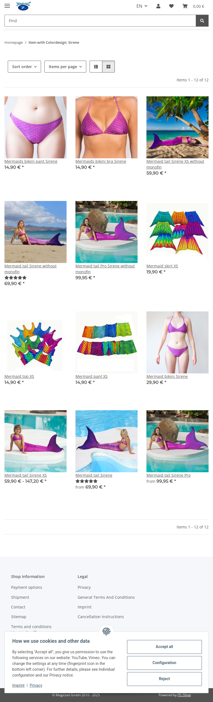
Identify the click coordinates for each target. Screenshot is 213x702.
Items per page (63, 66)
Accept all (163, 646)
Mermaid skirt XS (162, 266)
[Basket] (193, 6)
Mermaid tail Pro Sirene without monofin (105, 268)
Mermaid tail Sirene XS (25, 475)
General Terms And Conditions (106, 597)
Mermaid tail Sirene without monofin (30, 268)
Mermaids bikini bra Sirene (100, 161)
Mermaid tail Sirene (93, 475)
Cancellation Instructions (101, 616)
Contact (18, 607)
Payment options (26, 587)
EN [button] (139, 6)
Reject (163, 679)
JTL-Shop (184, 695)
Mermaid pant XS (91, 376)
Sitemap (18, 616)
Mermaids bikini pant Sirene (30, 161)
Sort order (22, 66)
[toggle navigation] (7, 3)
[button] (158, 6)
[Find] (100, 21)
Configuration (163, 662)
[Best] (15, 277)
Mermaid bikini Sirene (167, 376)
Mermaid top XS (19, 376)
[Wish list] (171, 6)
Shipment (20, 597)
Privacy (37, 685)
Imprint (20, 685)
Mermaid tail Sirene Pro (168, 475)
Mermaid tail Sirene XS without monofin (175, 164)
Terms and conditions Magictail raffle (31, 629)
